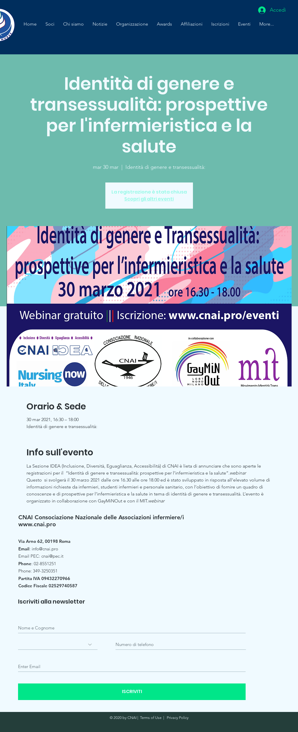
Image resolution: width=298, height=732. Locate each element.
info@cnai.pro (45, 549)
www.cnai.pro (37, 524)
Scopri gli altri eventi (149, 199)
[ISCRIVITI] (132, 691)
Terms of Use (151, 717)
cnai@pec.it (52, 556)
